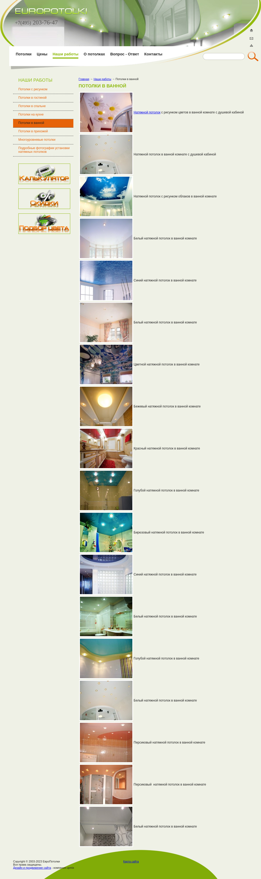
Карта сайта (131, 861)
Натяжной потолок (147, 112)
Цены (42, 54)
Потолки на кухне (31, 114)
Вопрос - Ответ (124, 54)
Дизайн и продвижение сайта (32, 867)
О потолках (94, 54)
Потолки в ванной (31, 123)
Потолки (23, 54)
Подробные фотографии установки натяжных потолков (44, 150)
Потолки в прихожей (33, 131)
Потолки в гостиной (32, 98)
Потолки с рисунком (32, 89)
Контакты (153, 54)
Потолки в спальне (32, 106)
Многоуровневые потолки (36, 140)
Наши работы (65, 54)
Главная (84, 79)
